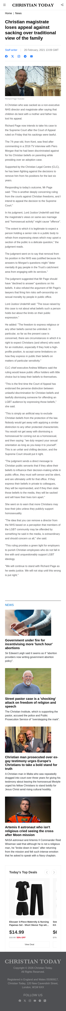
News (18, 13)
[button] (4, 5)
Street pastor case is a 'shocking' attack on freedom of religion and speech (30, 702)
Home (8, 13)
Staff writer (11, 50)
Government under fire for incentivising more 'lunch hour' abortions (29, 644)
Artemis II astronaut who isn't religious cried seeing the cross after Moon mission (29, 831)
